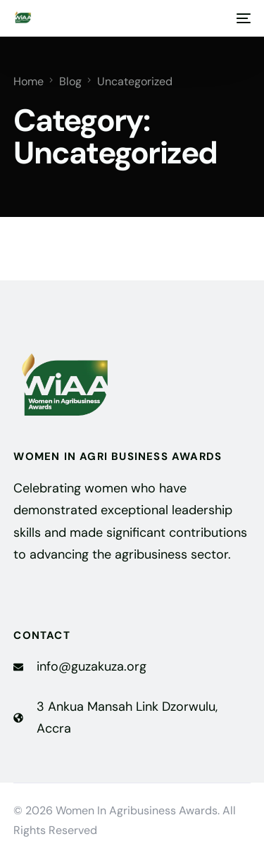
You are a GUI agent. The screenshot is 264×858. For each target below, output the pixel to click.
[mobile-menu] (242, 18)
